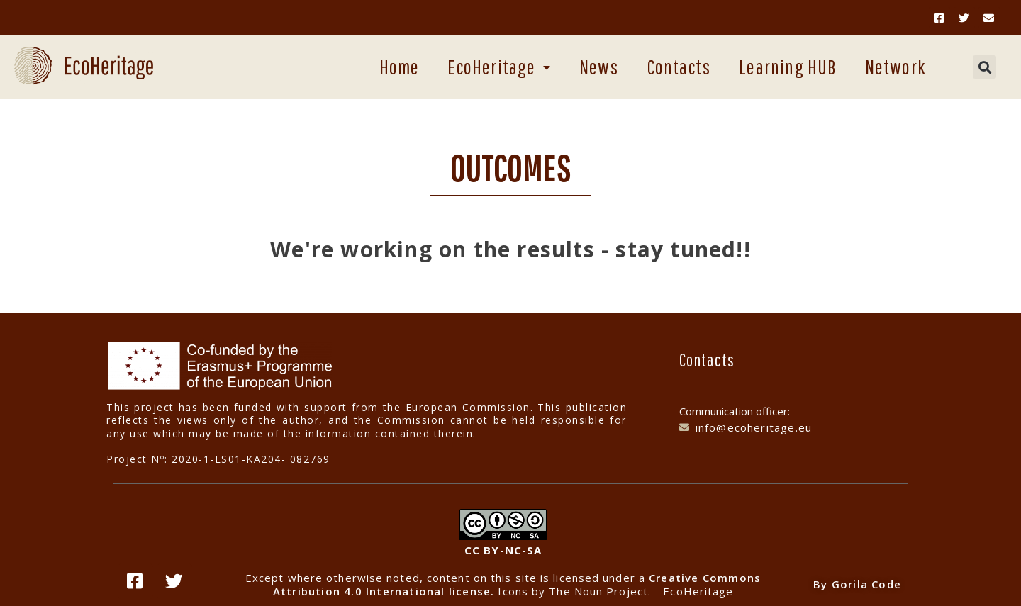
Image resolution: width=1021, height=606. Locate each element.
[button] (984, 67)
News (599, 67)
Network (895, 67)
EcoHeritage (498, 67)
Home (399, 67)
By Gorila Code (857, 584)
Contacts (679, 67)
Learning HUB (787, 67)
